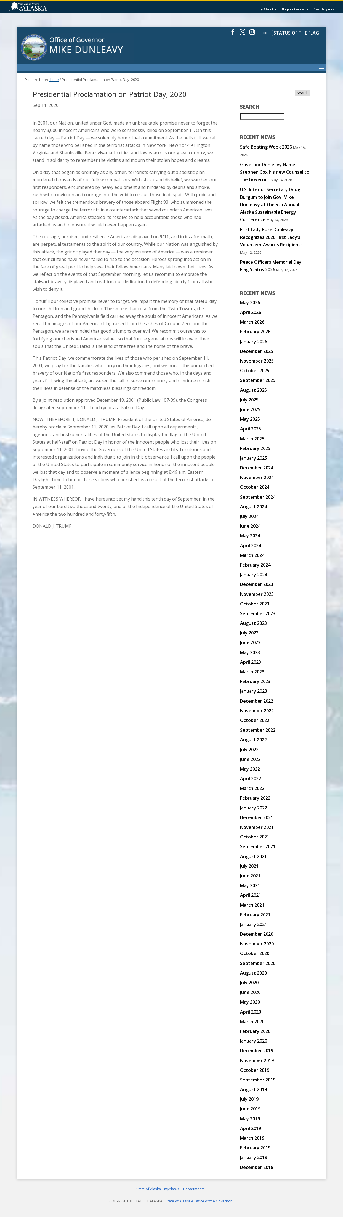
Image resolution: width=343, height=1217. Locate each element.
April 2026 (250, 312)
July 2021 (249, 866)
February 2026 (255, 332)
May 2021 (250, 885)
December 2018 (256, 1167)
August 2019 (253, 1089)
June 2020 (250, 992)
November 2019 (257, 1060)
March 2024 (252, 555)
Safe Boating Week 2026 (266, 147)
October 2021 (254, 837)
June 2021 (250, 876)
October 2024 (254, 487)
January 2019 (253, 1157)
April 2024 (250, 546)
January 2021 (253, 924)
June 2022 (250, 759)
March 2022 (252, 788)
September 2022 (257, 730)
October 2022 (254, 720)
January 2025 (253, 458)
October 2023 (254, 604)
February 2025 (255, 448)
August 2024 (253, 507)
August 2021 (253, 856)
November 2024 (257, 477)
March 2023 (252, 672)
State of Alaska (42, 7)
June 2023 (250, 642)
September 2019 (257, 1080)
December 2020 (256, 934)
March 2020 (252, 1021)
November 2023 (257, 594)
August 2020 (253, 973)
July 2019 (249, 1099)
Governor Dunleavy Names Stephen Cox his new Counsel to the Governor (274, 172)
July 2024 (249, 516)
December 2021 (256, 817)
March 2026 (252, 322)
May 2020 (250, 1002)
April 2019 (250, 1128)
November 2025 (257, 361)
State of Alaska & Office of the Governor (199, 1201)
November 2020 (257, 944)
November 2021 (257, 827)
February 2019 (255, 1148)
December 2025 (256, 351)
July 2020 (249, 983)
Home (54, 79)
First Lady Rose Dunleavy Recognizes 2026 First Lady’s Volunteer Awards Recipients (271, 236)
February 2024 (255, 565)
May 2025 (250, 419)
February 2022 (255, 798)
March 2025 (252, 439)
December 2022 (256, 701)
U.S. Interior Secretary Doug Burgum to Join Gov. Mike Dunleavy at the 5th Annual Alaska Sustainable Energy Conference (270, 204)
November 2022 (257, 711)
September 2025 (257, 380)
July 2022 (249, 750)
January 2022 (253, 808)
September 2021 (257, 846)
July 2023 (249, 633)
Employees (324, 9)
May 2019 (250, 1119)
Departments (295, 9)
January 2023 (253, 691)
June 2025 (250, 409)
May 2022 (250, 769)
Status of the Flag (296, 33)
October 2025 (254, 370)
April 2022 (250, 779)
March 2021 (252, 905)
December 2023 (256, 584)
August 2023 (253, 623)
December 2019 (256, 1050)
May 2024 (250, 536)
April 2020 (250, 1012)
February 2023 (255, 681)
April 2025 (250, 429)
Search (303, 92)
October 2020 (254, 953)
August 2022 (253, 740)
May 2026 (250, 303)
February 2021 (255, 915)
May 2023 (250, 652)
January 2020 (253, 1041)
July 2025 (249, 400)
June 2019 (250, 1109)
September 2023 (257, 613)
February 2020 (255, 1031)
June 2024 (250, 526)
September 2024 (257, 497)
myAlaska (267, 9)
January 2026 (253, 341)
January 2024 (253, 575)
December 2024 (256, 468)
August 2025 (253, 390)
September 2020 (257, 963)
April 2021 (250, 895)
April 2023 (250, 662)
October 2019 (254, 1070)
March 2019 (252, 1138)
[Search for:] (262, 116)
